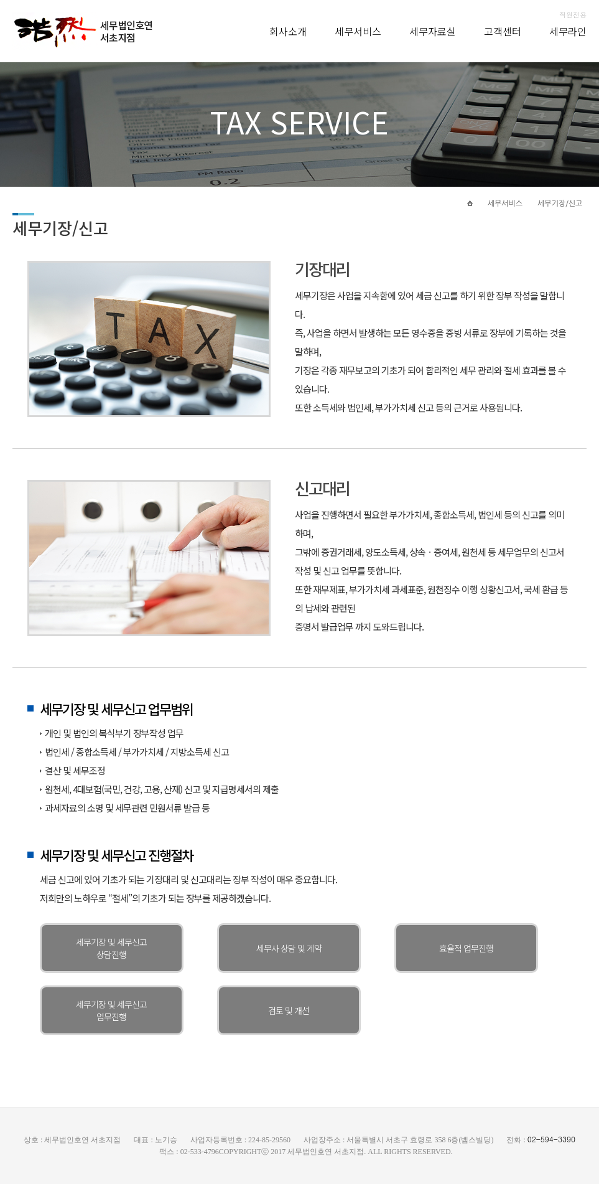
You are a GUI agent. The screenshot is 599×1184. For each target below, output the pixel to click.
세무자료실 (432, 31)
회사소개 (288, 31)
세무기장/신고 (559, 203)
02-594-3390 (551, 1139)
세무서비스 (358, 31)
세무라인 (568, 31)
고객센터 (502, 31)
